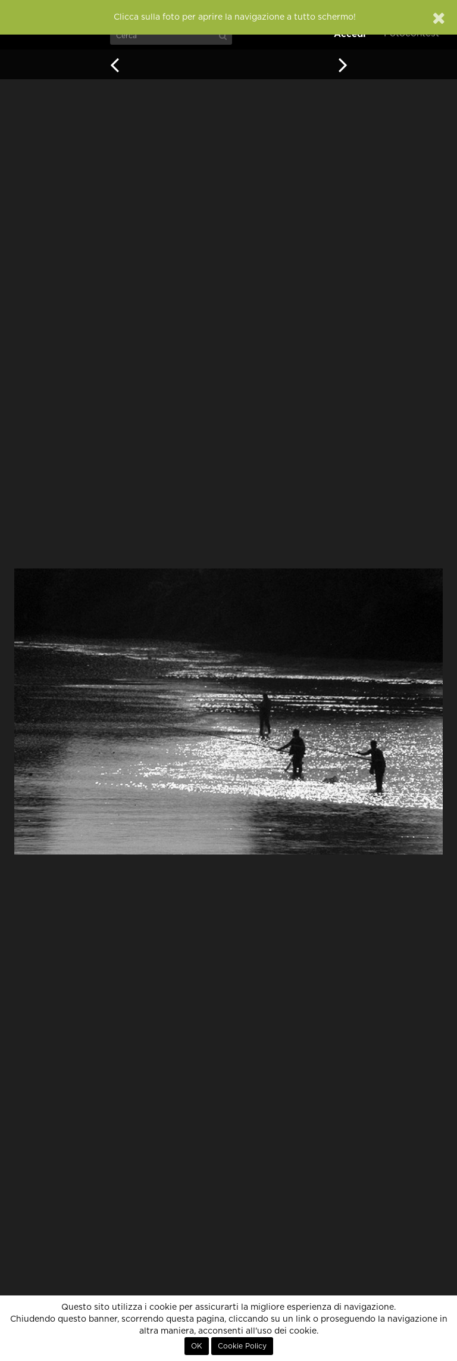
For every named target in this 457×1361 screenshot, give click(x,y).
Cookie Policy (242, 1346)
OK (196, 1346)
